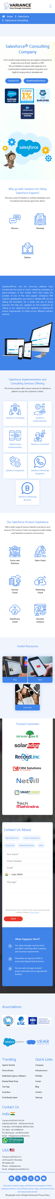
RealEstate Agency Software (14, 1076)
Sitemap (38, 1097)
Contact (38, 1092)
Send (13, 919)
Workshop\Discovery (26, 845)
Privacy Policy (34, 912)
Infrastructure (41, 1070)
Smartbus (6, 1092)
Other (41, 845)
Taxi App (5, 1086)
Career (38, 1081)
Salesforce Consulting (15, 20)
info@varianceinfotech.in (19, 1135)
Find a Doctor (7, 1070)
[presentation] (26, 900)
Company (39, 1065)
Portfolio (38, 1076)
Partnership (10, 845)
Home (7, 16)
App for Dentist (8, 1065)
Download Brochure (36, 81)
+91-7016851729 (17, 1129)
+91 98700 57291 (22, 1132)
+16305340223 (15, 1166)
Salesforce (22, 16)
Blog (37, 1086)
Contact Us (13, 81)
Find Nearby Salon (9, 1097)
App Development (12, 838)
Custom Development (32, 838)
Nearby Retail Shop (10, 1081)
